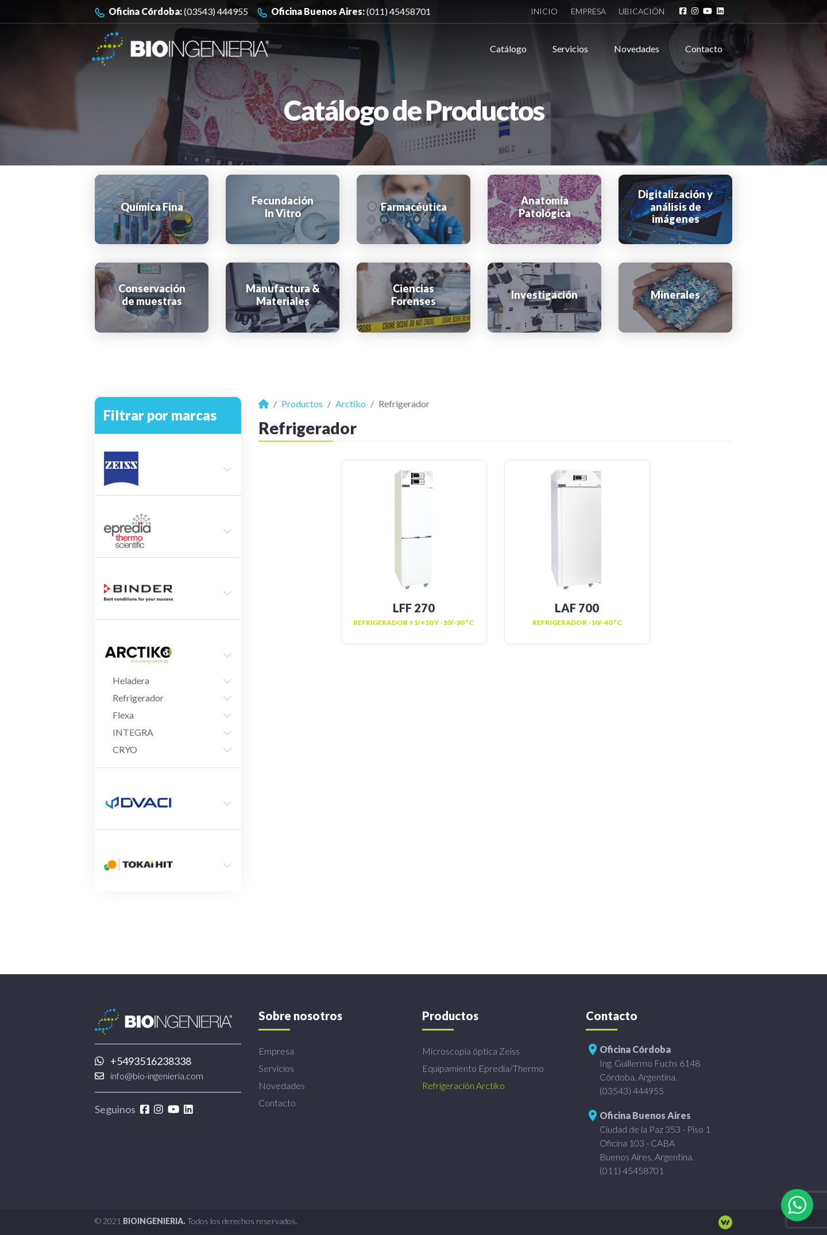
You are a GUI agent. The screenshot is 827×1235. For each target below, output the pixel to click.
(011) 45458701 (344, 12)
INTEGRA (133, 732)
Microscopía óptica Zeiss (471, 1050)
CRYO (125, 749)
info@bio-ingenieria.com (149, 1075)
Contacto (703, 48)
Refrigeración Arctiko (463, 1085)
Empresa (588, 12)
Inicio (544, 12)
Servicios (570, 48)
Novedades (636, 48)
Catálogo (508, 48)
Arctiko (350, 403)
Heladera (131, 680)
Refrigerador (138, 697)
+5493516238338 (143, 1061)
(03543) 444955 (171, 12)
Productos (302, 403)
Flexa (123, 714)
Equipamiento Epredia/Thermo (483, 1068)
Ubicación (641, 12)
